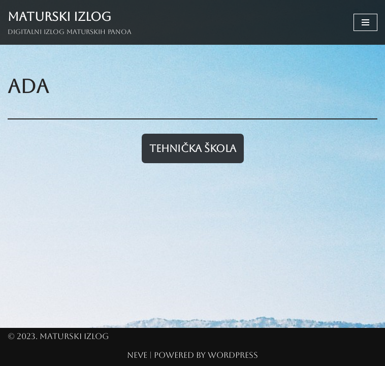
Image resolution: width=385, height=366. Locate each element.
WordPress (233, 355)
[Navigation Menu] (365, 22)
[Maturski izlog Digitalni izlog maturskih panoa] (70, 22)
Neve (137, 355)
